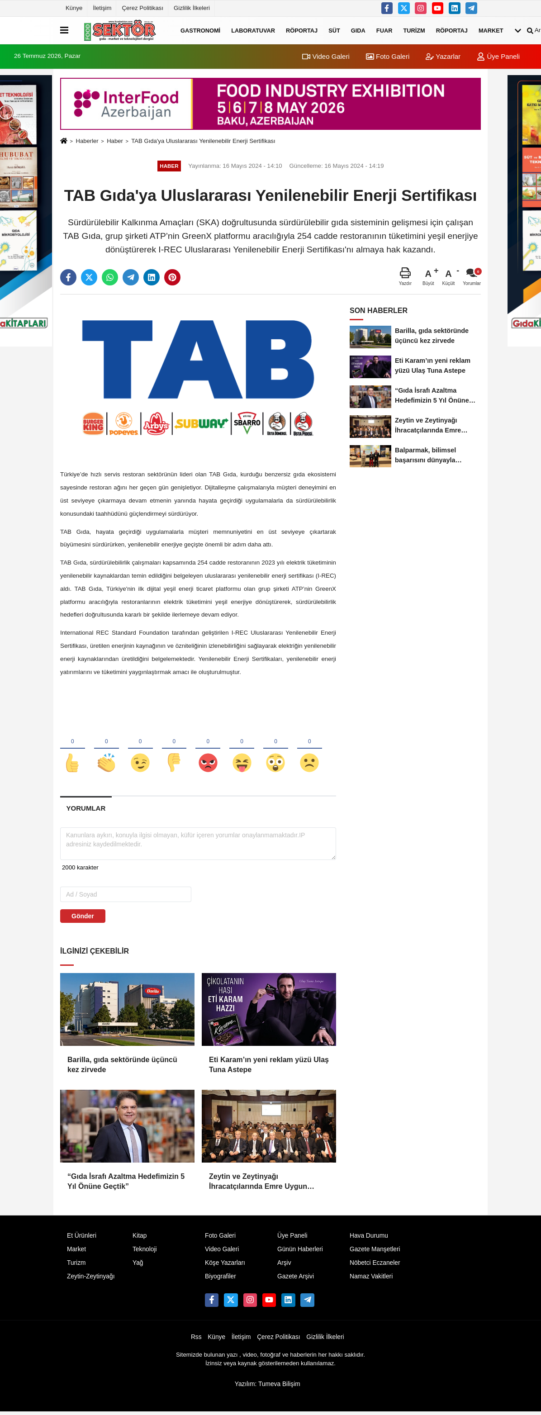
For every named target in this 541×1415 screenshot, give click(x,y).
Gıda (358, 30)
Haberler (87, 141)
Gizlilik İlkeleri (192, 8)
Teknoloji (145, 1252)
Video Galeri (325, 56)
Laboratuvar (253, 30)
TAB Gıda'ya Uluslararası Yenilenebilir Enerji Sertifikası (203, 141)
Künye (74, 8)
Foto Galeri (387, 56)
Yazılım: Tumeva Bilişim (267, 1386)
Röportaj (302, 30)
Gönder (82, 918)
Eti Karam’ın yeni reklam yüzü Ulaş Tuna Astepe (269, 1067)
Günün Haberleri (300, 1252)
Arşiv (284, 1265)
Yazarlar (443, 56)
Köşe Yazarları (225, 1265)
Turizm (414, 30)
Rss (196, 1339)
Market (491, 30)
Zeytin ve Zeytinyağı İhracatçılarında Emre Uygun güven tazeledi (258, 1185)
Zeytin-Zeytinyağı (90, 1279)
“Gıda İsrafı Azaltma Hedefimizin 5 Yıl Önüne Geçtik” (126, 1184)
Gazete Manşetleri (375, 1252)
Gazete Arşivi (295, 1279)
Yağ (138, 1265)
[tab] (86, 811)
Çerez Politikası (142, 8)
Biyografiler (220, 1279)
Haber (115, 141)
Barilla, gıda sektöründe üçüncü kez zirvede (122, 1067)
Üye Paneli (498, 56)
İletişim (102, 8)
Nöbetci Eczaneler (375, 1265)
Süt (334, 30)
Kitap (140, 1238)
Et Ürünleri (81, 1238)
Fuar (384, 30)
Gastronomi (200, 30)
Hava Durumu (369, 1238)
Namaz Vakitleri (371, 1279)
